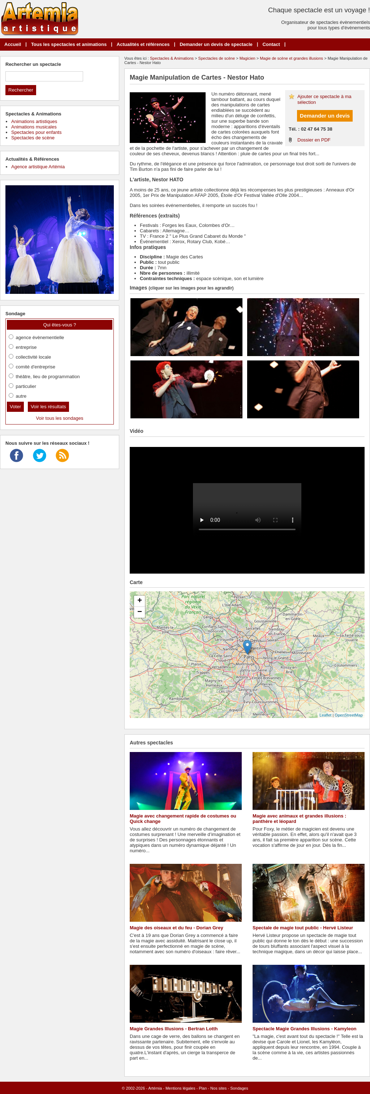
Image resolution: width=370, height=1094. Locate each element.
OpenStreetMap (349, 715)
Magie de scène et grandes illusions (291, 58)
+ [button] (139, 601)
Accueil (12, 44)
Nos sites (218, 1088)
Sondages (239, 1088)
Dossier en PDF (314, 140)
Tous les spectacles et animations (69, 44)
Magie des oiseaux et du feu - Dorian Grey (176, 927)
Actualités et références (143, 44)
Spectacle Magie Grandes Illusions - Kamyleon (305, 1028)
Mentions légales (180, 1088)
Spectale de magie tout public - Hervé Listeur (303, 927)
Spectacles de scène (216, 58)
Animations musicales (34, 127)
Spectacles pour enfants (36, 132)
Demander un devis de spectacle (216, 44)
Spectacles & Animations (172, 58)
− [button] (139, 612)
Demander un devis (325, 116)
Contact (271, 44)
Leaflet (325, 715)
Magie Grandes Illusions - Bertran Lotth (174, 1028)
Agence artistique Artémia (38, 166)
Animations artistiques (34, 121)
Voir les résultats (48, 406)
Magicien (247, 58)
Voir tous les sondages (59, 418)
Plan (203, 1088)
